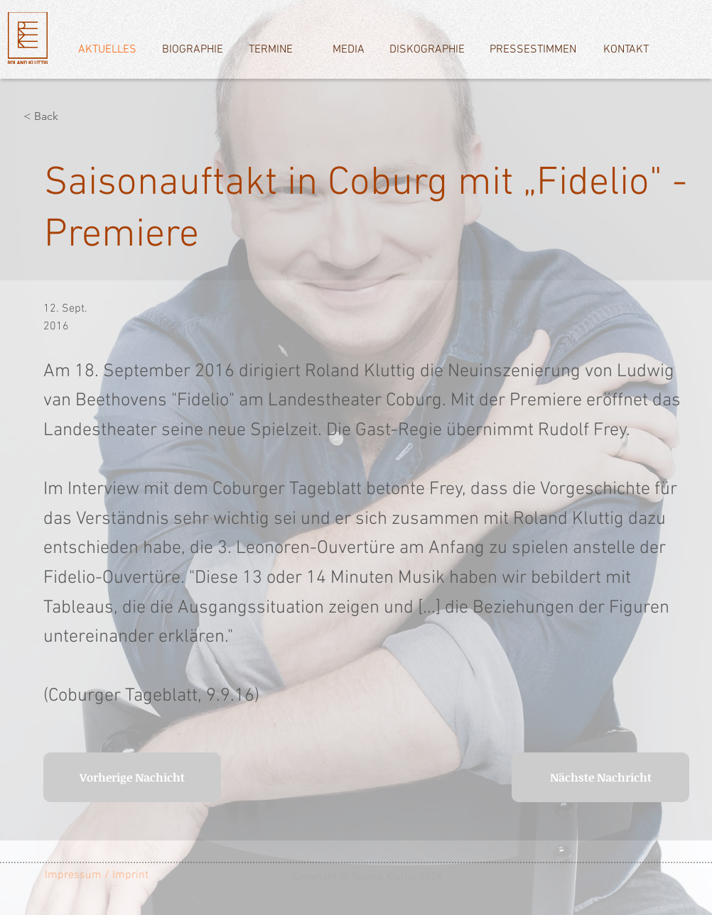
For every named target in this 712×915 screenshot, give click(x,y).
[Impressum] (73, 875)
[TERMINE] (270, 49)
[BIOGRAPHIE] (192, 49)
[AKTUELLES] (107, 49)
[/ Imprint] (134, 875)
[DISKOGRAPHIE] (427, 49)
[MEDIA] (349, 49)
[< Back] (70, 116)
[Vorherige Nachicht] (132, 777)
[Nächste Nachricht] (600, 777)
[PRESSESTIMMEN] (533, 49)
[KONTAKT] (626, 49)
